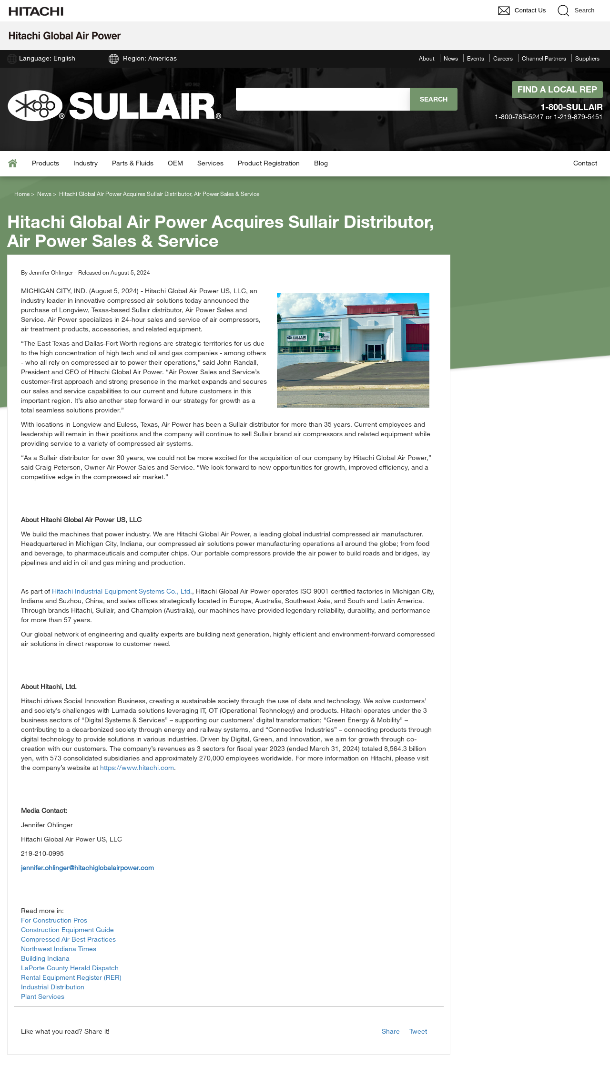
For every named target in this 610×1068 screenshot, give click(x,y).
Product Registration (269, 163)
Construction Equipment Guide (67, 929)
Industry (85, 163)
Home (22, 193)
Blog (321, 163)
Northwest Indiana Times (58, 949)
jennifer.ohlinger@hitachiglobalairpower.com (87, 867)
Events (475, 58)
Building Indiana (45, 958)
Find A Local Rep (557, 89)
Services (210, 163)
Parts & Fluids (132, 163)
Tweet (418, 1031)
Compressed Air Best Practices (68, 939)
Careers (503, 58)
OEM (175, 163)
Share (391, 1031)
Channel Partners (544, 58)
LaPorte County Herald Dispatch (70, 968)
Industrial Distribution (52, 987)
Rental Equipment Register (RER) (71, 977)
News (451, 58)
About (427, 58)
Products (45, 163)
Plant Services (42, 996)
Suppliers (587, 58)
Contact (585, 163)
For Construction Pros (54, 920)
